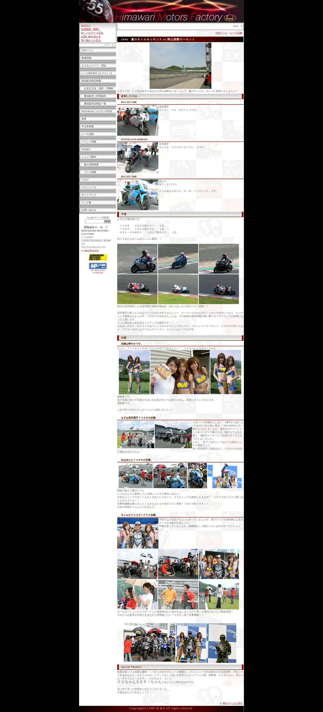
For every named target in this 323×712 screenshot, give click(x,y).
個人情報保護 (90, 164)
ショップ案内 (88, 156)
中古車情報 (87, 126)
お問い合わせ (88, 210)
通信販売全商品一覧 (93, 103)
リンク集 (86, 202)
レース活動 (87, 134)
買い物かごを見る (91, 40)
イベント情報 (88, 141)
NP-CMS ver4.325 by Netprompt (98, 271)
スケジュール (88, 187)
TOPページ (87, 50)
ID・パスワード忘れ (92, 32)
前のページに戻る (232, 703)
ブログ (85, 179)
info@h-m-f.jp (90, 250)
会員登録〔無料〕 (91, 29)
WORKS (85, 149)
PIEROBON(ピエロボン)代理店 (96, 111)
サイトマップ (88, 194)
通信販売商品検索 (91, 80)
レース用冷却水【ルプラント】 (97, 73)
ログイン (86, 25)
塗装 (83, 118)
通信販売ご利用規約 (93, 96)
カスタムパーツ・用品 (93, 65)
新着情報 (86, 58)
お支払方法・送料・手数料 (97, 88)
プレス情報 (88, 172)
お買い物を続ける (91, 36)
